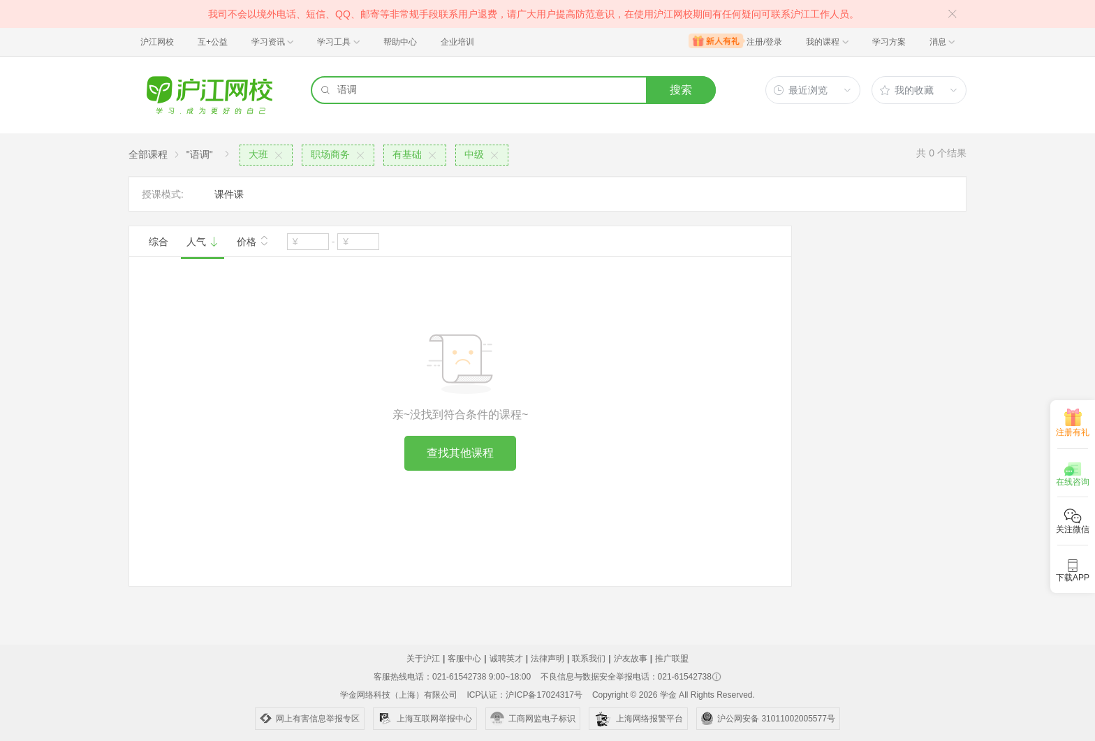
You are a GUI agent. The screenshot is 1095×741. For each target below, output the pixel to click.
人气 (202, 241)
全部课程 (148, 154)
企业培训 (457, 42)
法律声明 (547, 658)
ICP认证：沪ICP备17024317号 (524, 695)
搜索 (681, 90)
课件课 (229, 194)
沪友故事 (630, 658)
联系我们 (588, 658)
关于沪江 (423, 658)
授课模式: (163, 194)
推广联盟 (672, 658)
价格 (253, 240)
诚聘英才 (506, 658)
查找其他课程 (460, 453)
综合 (158, 241)
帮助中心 (400, 42)
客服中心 (464, 658)
